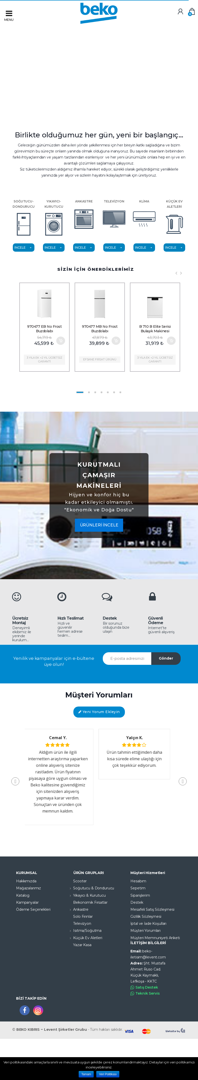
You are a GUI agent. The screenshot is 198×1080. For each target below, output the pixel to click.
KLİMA (144, 214)
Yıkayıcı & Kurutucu (86, 895)
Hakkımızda (26, 881)
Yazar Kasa (78, 945)
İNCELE (19, 247)
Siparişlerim (140, 895)
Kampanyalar (27, 902)
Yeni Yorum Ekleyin (99, 712)
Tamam (86, 1074)
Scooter (76, 881)
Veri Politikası (108, 1074)
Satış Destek (144, 987)
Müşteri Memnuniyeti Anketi (155, 938)
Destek (136, 902)
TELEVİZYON (114, 214)
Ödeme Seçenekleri (33, 909)
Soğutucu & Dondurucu (90, 888)
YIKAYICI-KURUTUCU (53, 217)
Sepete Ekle (60, 341)
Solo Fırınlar (79, 916)
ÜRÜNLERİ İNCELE (99, 525)
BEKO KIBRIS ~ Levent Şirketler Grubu (51, 1029)
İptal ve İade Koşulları (148, 923)
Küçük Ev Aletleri (84, 938)
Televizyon (78, 923)
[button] (183, 781)
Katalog (22, 895)
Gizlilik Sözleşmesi (145, 916)
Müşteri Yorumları (145, 930)
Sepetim (137, 888)
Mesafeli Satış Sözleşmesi (152, 909)
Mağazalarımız (28, 888)
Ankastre (77, 909)
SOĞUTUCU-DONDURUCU (23, 217)
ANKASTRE (84, 214)
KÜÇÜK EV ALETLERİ (174, 217)
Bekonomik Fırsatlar (86, 902)
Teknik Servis (145, 993)
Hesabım (138, 881)
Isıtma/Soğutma (84, 930)
